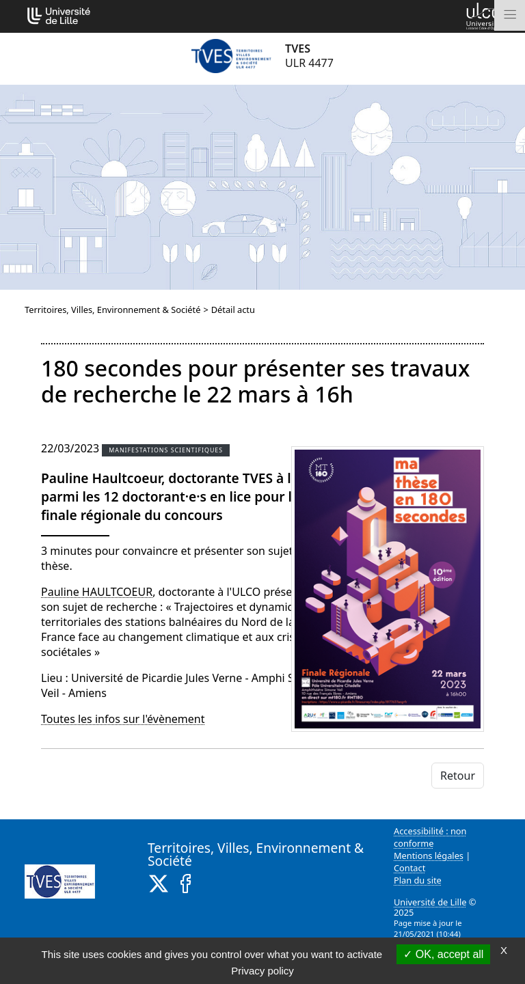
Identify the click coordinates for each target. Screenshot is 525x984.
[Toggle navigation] (509, 15)
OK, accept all (443, 954)
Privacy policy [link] (262, 970)
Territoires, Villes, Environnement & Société (112, 309)
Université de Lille (430, 902)
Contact (409, 868)
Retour (457, 775)
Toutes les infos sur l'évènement (122, 718)
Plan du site (418, 880)
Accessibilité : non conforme (430, 837)
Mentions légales (428, 855)
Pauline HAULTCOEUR (96, 591)
